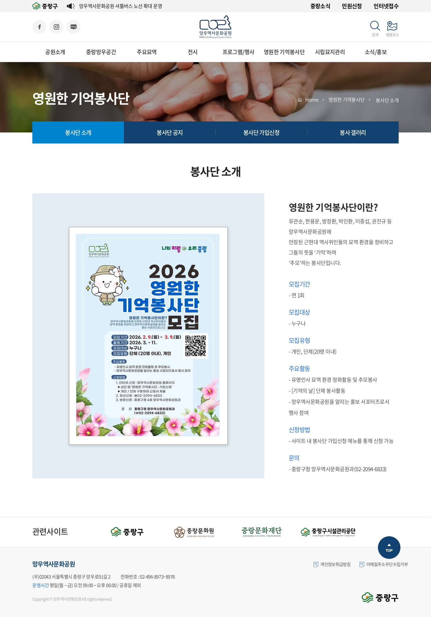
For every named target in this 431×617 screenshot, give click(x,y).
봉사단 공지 (170, 132)
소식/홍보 (376, 52)
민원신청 (352, 6)
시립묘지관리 (330, 52)
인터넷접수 (386, 6)
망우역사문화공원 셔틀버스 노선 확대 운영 (120, 5)
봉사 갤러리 (353, 132)
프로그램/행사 (239, 52)
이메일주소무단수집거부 (384, 564)
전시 (193, 52)
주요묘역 (147, 52)
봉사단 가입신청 (261, 132)
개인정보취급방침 (331, 564)
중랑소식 (320, 6)
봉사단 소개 (78, 132)
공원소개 (55, 52)
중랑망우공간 (101, 52)
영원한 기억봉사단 (284, 52)
